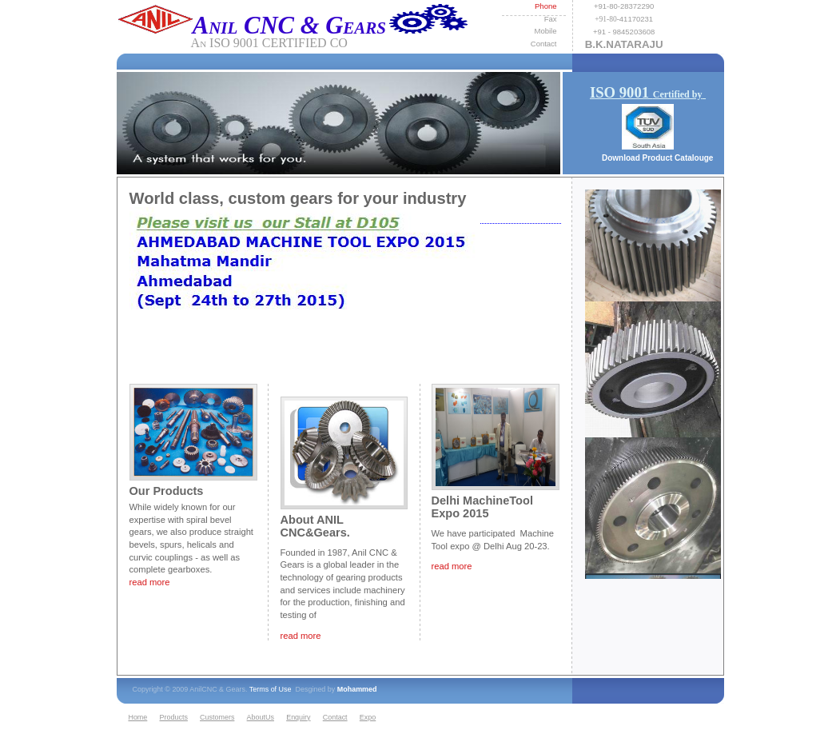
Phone (545, 6)
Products (174, 717)
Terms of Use (270, 689)
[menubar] (254, 718)
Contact (335, 717)
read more (452, 566)
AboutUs (260, 717)
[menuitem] (141, 718)
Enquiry (298, 717)
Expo (368, 717)
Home (137, 717)
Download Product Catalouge (657, 158)
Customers (217, 717)
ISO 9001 (648, 92)
